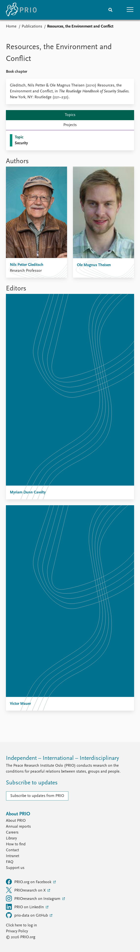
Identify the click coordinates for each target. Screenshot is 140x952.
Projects (70, 125)
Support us (15, 868)
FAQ (9, 862)
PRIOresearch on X (26, 890)
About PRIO (16, 821)
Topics (70, 115)
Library (11, 838)
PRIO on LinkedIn (25, 907)
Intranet (12, 856)
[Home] (21, 9)
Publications (32, 27)
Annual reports (18, 827)
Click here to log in (21, 925)
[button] (130, 10)
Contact (12, 850)
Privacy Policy (17, 931)
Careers (12, 833)
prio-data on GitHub (27, 915)
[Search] (110, 10)
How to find (16, 844)
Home (11, 27)
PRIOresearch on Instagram (33, 898)
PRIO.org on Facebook (29, 882)
